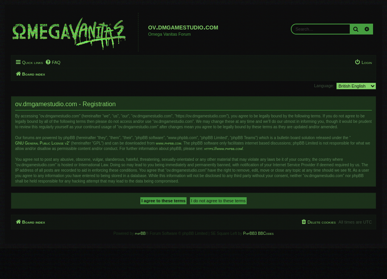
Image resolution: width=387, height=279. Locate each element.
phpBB (140, 233)
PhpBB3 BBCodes (258, 233)
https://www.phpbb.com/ (223, 148)
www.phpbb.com (168, 143)
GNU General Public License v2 (42, 143)
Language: (324, 85)
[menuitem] (52, 62)
